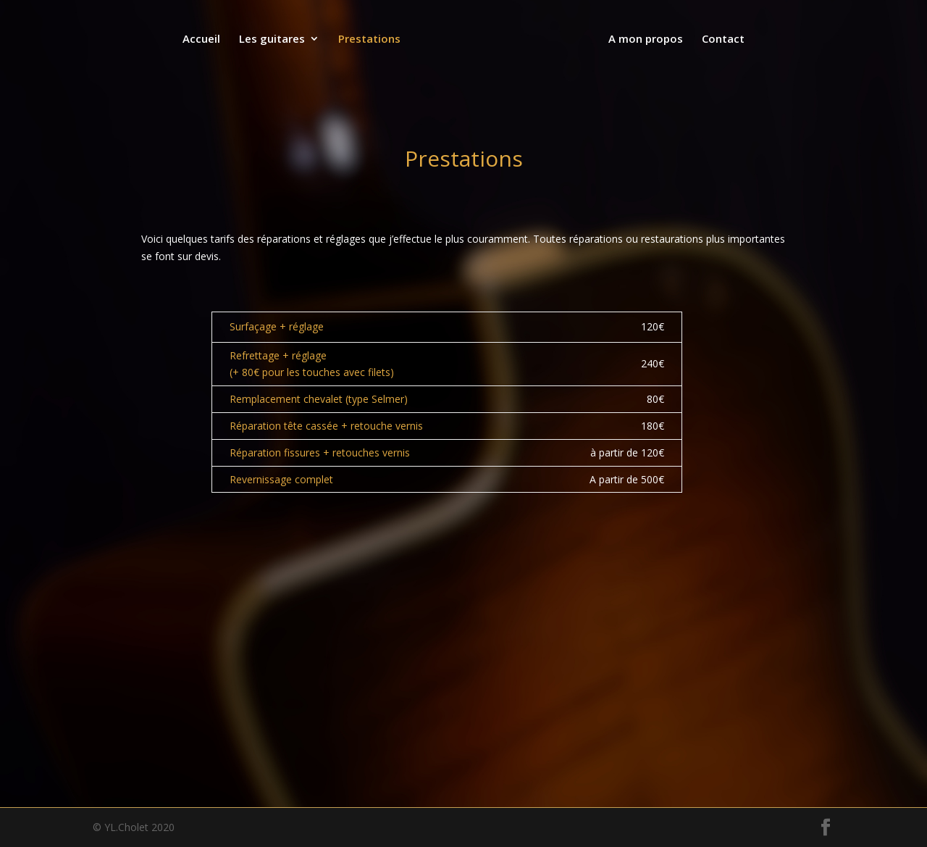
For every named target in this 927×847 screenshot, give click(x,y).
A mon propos (644, 39)
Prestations (371, 39)
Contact (721, 39)
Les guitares (273, 39)
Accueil (203, 39)
